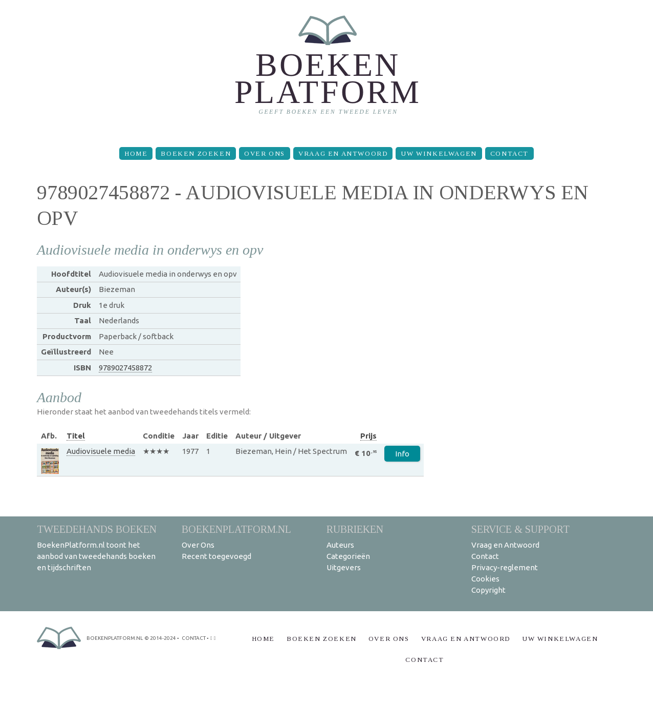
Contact (509, 153)
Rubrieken (354, 529)
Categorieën (348, 556)
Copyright (488, 590)
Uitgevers (343, 567)
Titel (76, 435)
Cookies (485, 578)
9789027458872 (125, 367)
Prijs (368, 435)
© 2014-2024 (160, 638)
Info (402, 453)
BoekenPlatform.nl (236, 529)
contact (194, 638)
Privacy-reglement (504, 567)
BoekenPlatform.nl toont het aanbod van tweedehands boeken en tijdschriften (96, 556)
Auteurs (340, 544)
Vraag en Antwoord (342, 153)
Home (135, 153)
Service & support (520, 529)
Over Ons (264, 153)
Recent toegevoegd (216, 556)
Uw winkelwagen (438, 153)
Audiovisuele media (101, 451)
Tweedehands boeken (97, 529)
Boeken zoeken (196, 153)
